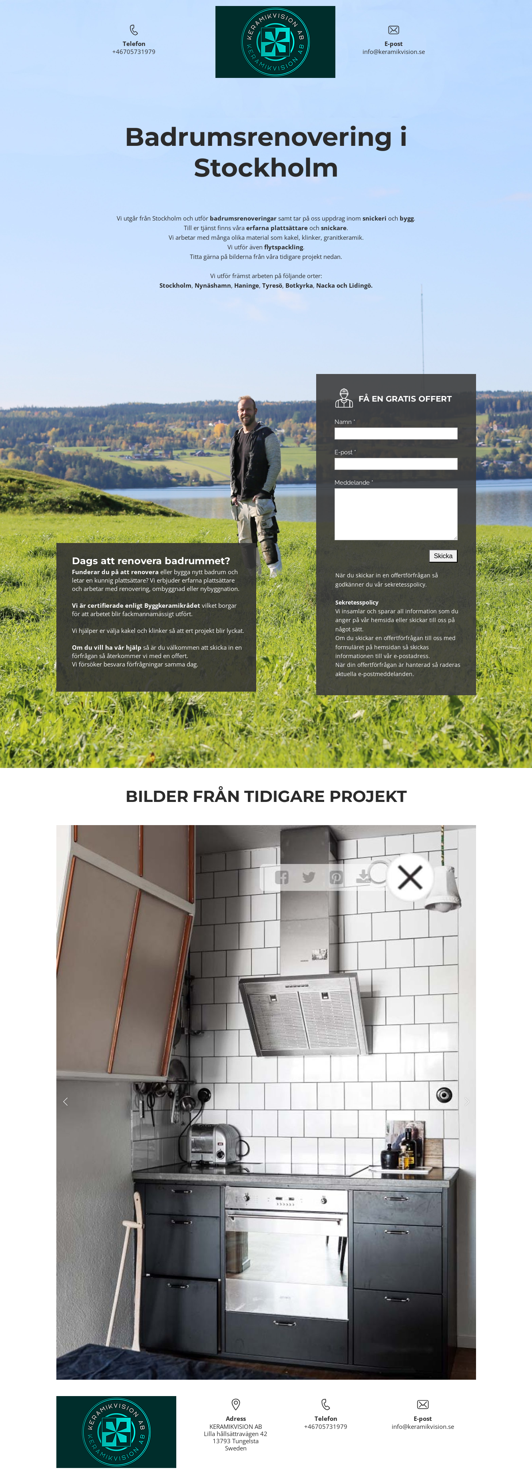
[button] (65, 1102)
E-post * (345, 452)
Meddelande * (354, 482)
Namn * (345, 422)
